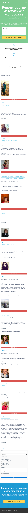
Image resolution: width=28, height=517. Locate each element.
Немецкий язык (10, 176)
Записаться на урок (14, 99)
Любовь (4, 175)
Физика (8, 244)
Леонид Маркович (6, 384)
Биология (3, 140)
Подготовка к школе (10, 103)
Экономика (15, 178)
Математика (16, 103)
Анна (3, 102)
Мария (3, 276)
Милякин (4, 243)
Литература (3, 103)
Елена (3, 212)
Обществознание (21, 178)
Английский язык (14, 140)
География (7, 105)
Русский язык (22, 103)
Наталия (4, 139)
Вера (3, 416)
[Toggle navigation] (26, 2)
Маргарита (4, 350)
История (3, 105)
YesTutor (5, 2)
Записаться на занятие (14, 501)
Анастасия (4, 314)
